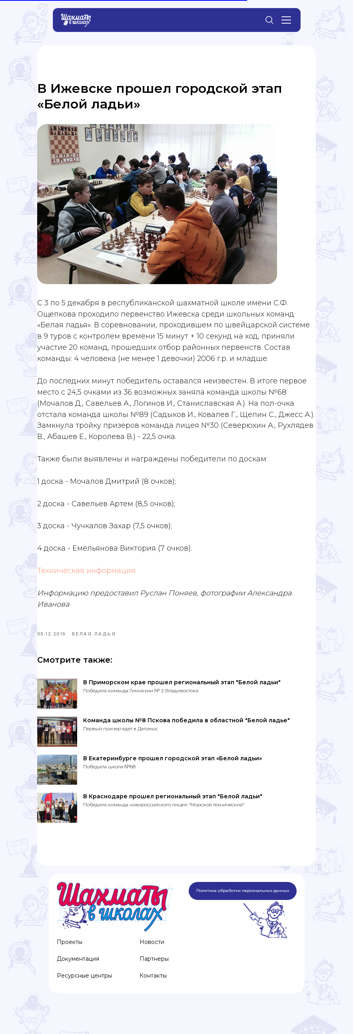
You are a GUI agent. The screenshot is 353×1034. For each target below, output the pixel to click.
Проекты (69, 958)
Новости (152, 958)
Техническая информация (98, 584)
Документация (78, 975)
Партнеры (154, 975)
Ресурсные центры (84, 992)
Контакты (153, 992)
